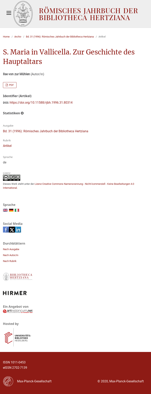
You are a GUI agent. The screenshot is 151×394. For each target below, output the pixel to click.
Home (6, 36)
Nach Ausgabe (11, 249)
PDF (11, 84)
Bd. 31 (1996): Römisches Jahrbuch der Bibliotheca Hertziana (60, 36)
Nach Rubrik (10, 261)
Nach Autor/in (10, 255)
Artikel (7, 146)
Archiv (17, 36)
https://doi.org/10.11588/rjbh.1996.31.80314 (41, 102)
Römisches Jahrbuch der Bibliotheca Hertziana (88, 14)
